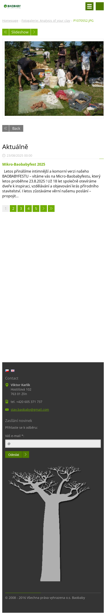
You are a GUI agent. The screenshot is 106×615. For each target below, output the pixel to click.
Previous (5, 32)
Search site (100, 6)
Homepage (10, 20)
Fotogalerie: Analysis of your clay (45, 20)
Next (34, 32)
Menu (89, 6)
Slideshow (19, 32)
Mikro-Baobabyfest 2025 (23, 164)
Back (16, 128)
